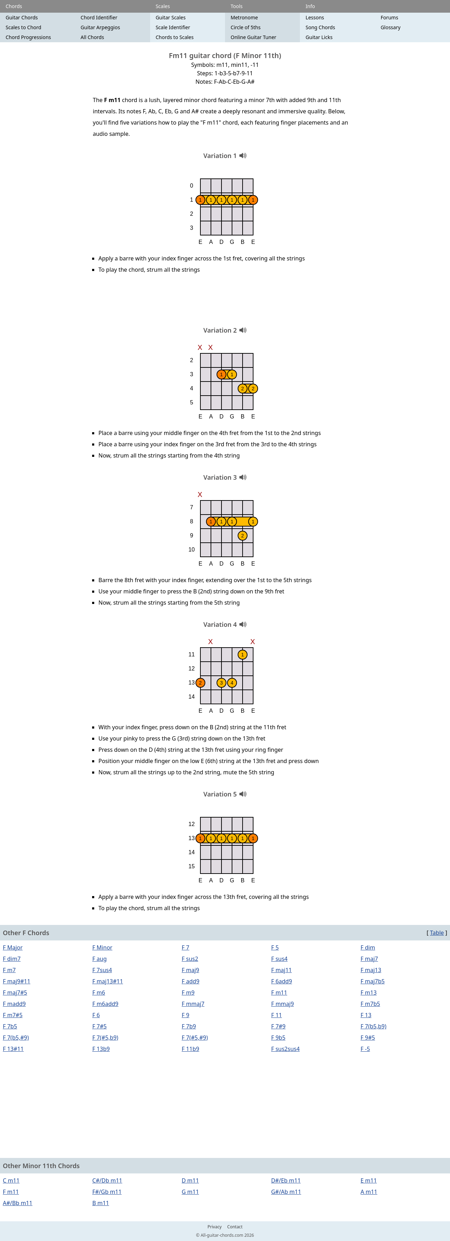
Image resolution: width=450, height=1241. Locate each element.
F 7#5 (99, 1026)
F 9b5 (278, 1037)
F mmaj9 (282, 1004)
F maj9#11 (16, 981)
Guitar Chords (22, 17)
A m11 (369, 1192)
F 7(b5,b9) (374, 1026)
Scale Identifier (173, 27)
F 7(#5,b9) (105, 1037)
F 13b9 (101, 1049)
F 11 (276, 1015)
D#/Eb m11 (286, 1180)
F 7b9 (189, 1026)
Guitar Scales (171, 17)
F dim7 (12, 959)
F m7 (9, 970)
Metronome (244, 17)
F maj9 (190, 970)
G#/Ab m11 (286, 1192)
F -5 (365, 1049)
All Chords (92, 37)
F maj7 (369, 959)
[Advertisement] (225, 302)
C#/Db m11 (107, 1180)
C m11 (11, 1180)
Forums (389, 17)
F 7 (185, 947)
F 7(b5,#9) (16, 1037)
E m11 (369, 1180)
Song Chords (320, 27)
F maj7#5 (15, 992)
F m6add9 (105, 1004)
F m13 (369, 992)
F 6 (96, 1015)
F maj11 (281, 970)
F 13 (366, 1015)
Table (437, 933)
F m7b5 (370, 1004)
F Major (12, 947)
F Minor (102, 947)
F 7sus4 (102, 970)
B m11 (100, 1203)
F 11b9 (190, 1049)
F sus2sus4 (285, 1049)
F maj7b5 (373, 981)
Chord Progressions (28, 37)
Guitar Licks (319, 37)
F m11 (279, 992)
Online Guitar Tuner (253, 37)
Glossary (390, 27)
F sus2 (190, 959)
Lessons (315, 17)
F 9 (185, 1015)
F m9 (188, 992)
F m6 (98, 992)
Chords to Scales (175, 37)
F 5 (275, 947)
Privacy (214, 1227)
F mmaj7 (193, 1004)
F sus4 (279, 959)
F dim (368, 947)
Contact (234, 1227)
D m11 (190, 1180)
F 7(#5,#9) (195, 1037)
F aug (99, 959)
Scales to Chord (23, 27)
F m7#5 (12, 1015)
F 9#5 (368, 1037)
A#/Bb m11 (17, 1203)
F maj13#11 (107, 981)
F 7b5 (10, 1026)
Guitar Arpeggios (100, 27)
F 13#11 (13, 1049)
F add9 (190, 981)
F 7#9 (278, 1026)
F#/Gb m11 (107, 1192)
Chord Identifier (99, 17)
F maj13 (371, 970)
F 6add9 (281, 981)
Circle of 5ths (246, 27)
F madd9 (14, 1004)
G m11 (190, 1192)
